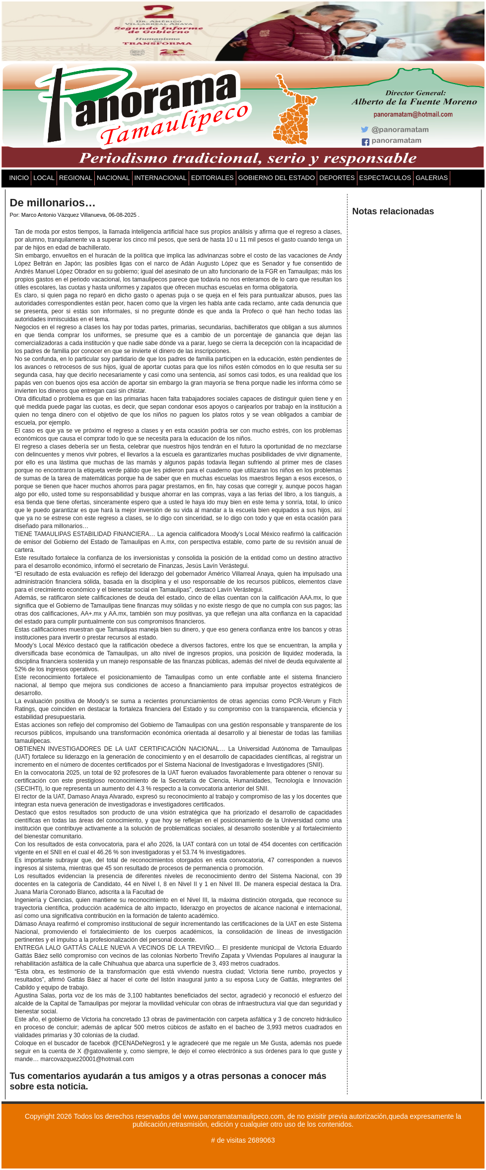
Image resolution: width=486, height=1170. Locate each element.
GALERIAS (432, 177)
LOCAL (44, 177)
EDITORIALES (212, 177)
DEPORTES (336, 177)
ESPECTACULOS (385, 177)
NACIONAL (113, 177)
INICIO (19, 177)
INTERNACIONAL (161, 177)
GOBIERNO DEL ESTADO (276, 177)
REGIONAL (75, 177)
